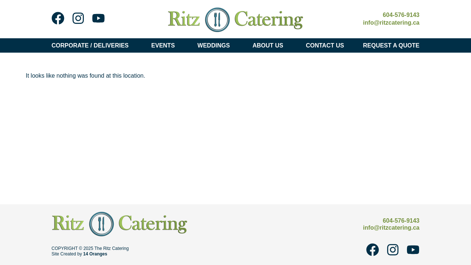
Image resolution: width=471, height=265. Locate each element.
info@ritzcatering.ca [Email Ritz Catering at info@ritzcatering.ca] (391, 23)
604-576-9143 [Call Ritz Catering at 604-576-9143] (401, 15)
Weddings (216, 45)
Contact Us (325, 45)
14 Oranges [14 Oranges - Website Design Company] (95, 254)
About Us (269, 45)
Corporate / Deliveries (92, 45)
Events (164, 45)
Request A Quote (391, 45)
